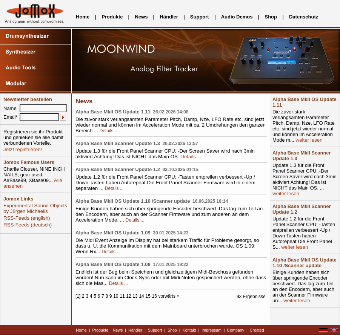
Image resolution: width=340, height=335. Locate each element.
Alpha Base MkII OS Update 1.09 (113, 233)
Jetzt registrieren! (22, 149)
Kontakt (189, 330)
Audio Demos (237, 17)
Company (236, 330)
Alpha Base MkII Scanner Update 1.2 (117, 169)
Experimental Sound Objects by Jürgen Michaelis (35, 208)
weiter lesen (308, 140)
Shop (271, 17)
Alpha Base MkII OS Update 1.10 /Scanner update (132, 201)
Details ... (109, 130)
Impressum (212, 330)
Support (199, 17)
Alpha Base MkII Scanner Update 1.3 (117, 143)
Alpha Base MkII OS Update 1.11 (113, 112)
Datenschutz (303, 17)
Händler (169, 17)
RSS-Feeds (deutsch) (27, 225)
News (141, 17)
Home (82, 17)
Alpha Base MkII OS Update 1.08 (113, 264)
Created (257, 330)
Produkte (112, 17)
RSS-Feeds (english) (26, 218)
